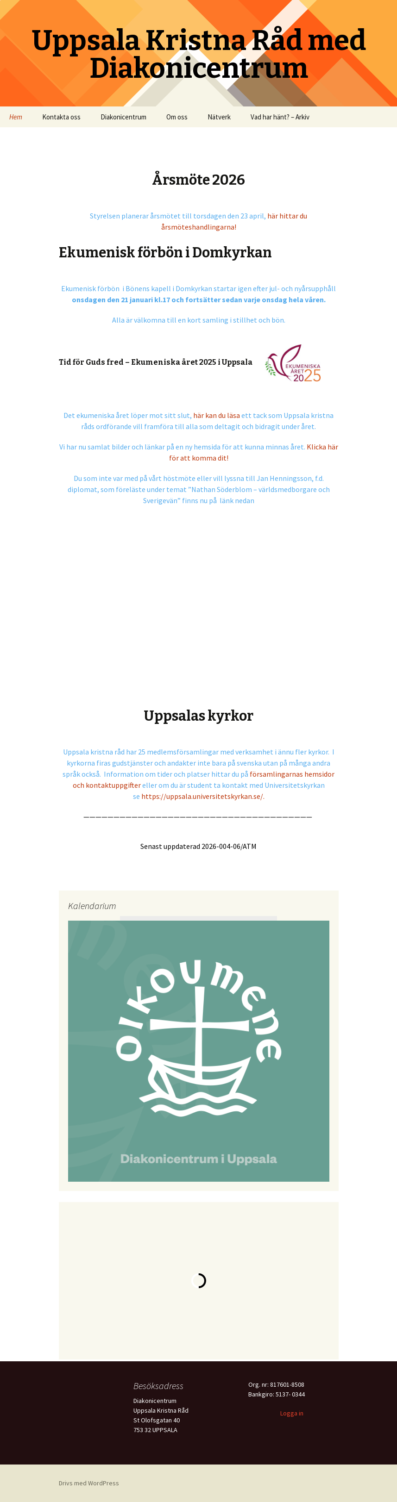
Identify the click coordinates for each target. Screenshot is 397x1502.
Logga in (291, 1413)
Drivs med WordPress (89, 1483)
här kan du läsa (216, 415)
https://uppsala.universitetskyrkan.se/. (203, 796)
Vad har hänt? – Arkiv (280, 116)
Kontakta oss (61, 116)
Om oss (177, 116)
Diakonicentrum (123, 116)
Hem (15, 116)
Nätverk (219, 116)
